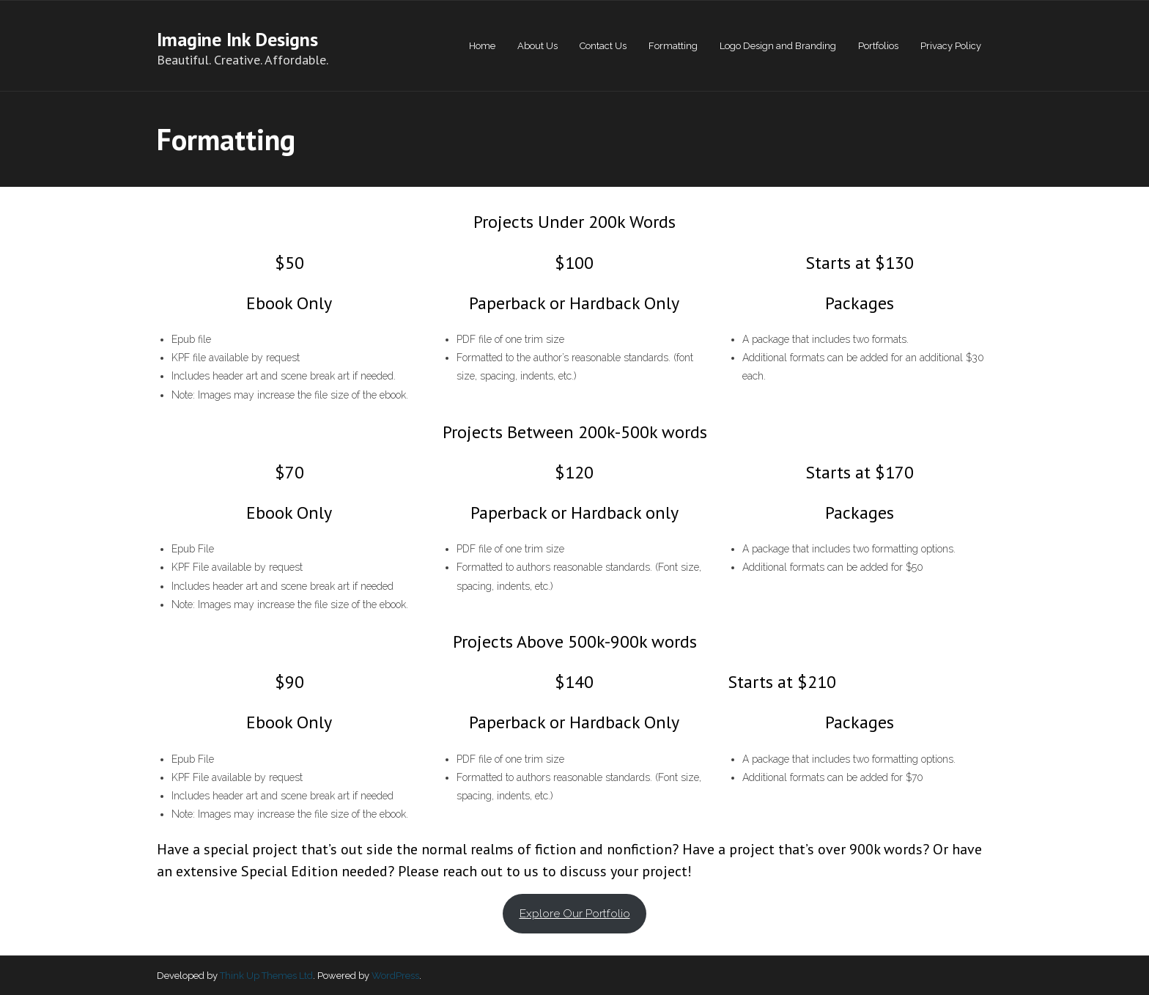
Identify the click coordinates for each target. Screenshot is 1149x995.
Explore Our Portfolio (575, 913)
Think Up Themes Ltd (266, 975)
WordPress (395, 975)
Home (482, 45)
